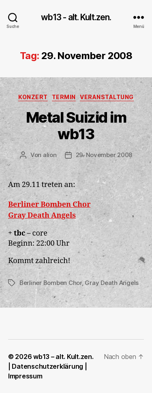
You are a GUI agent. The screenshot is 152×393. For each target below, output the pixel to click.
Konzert (33, 96)
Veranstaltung (107, 96)
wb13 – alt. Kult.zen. (63, 357)
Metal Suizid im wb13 (76, 125)
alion (50, 155)
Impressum (25, 376)
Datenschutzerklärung (47, 366)
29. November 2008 (104, 155)
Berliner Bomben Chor (50, 283)
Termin (64, 96)
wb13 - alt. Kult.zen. (76, 17)
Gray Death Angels (112, 283)
